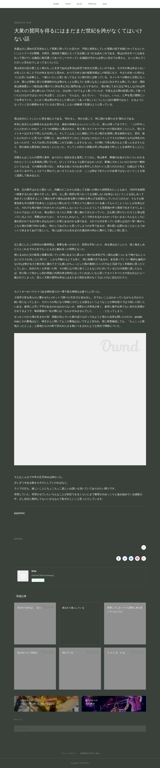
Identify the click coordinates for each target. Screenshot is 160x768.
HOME (56, 4)
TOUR (68, 4)
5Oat (105, 4)
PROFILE (92, 4)
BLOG (79, 4)
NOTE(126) (18, 539)
